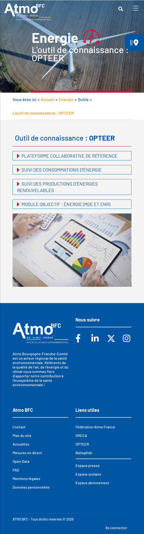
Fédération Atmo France (95, 427)
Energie (66, 99)
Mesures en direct (27, 452)
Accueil (47, 99)
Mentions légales (26, 478)
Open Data (21, 461)
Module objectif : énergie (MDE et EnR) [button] (65, 204)
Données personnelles (31, 487)
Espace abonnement (92, 482)
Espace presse (87, 465)
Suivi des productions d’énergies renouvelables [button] (57, 187)
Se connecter (116, 527)
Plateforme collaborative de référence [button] (69, 156)
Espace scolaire (88, 474)
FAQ (16, 470)
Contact (19, 427)
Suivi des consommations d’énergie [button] (61, 169)
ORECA (81, 435)
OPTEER (82, 444)
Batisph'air (84, 452)
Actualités (21, 444)
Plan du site (22, 435)
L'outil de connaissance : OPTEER (43, 112)
